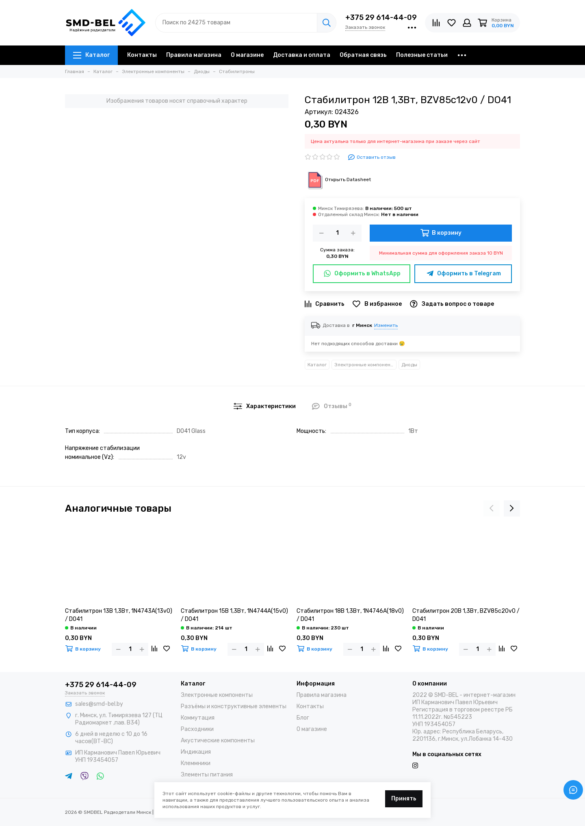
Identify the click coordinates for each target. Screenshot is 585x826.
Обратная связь (363, 55)
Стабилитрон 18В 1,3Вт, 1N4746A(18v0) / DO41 (350, 615)
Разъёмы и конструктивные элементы (233, 706)
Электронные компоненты (365, 365)
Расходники (197, 729)
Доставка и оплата (301, 55)
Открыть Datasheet (338, 179)
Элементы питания (207, 774)
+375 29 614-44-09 (381, 17)
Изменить (386, 325)
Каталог (91, 55)
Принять (403, 798)
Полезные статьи (422, 55)
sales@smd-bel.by (99, 704)
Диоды (409, 365)
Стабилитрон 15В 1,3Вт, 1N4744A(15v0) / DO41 (234, 615)
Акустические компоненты (218, 740)
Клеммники (195, 763)
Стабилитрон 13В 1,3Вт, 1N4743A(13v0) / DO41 (118, 615)
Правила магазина (193, 55)
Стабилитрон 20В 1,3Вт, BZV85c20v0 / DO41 (466, 615)
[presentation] (491, 508)
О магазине (247, 55)
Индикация (196, 751)
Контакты (142, 55)
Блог (303, 717)
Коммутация (197, 717)
